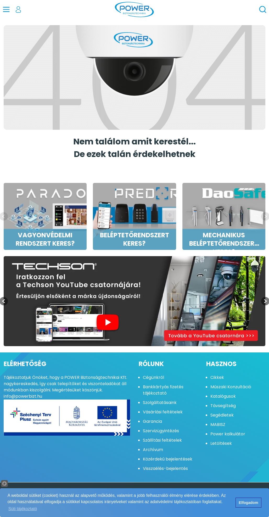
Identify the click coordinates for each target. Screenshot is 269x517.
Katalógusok (223, 396)
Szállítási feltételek (162, 440)
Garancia (152, 421)
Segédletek (222, 415)
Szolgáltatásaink (160, 403)
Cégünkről (153, 377)
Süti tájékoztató (22, 509)
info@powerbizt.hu (23, 396)
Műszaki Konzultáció (230, 387)
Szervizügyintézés (161, 431)
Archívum (153, 450)
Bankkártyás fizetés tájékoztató (163, 390)
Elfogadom (248, 503)
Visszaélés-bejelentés (165, 468)
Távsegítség (223, 406)
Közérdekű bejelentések (167, 459)
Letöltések (221, 443)
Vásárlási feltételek (163, 412)
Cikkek (217, 377)
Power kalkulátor (227, 434)
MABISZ (217, 425)
